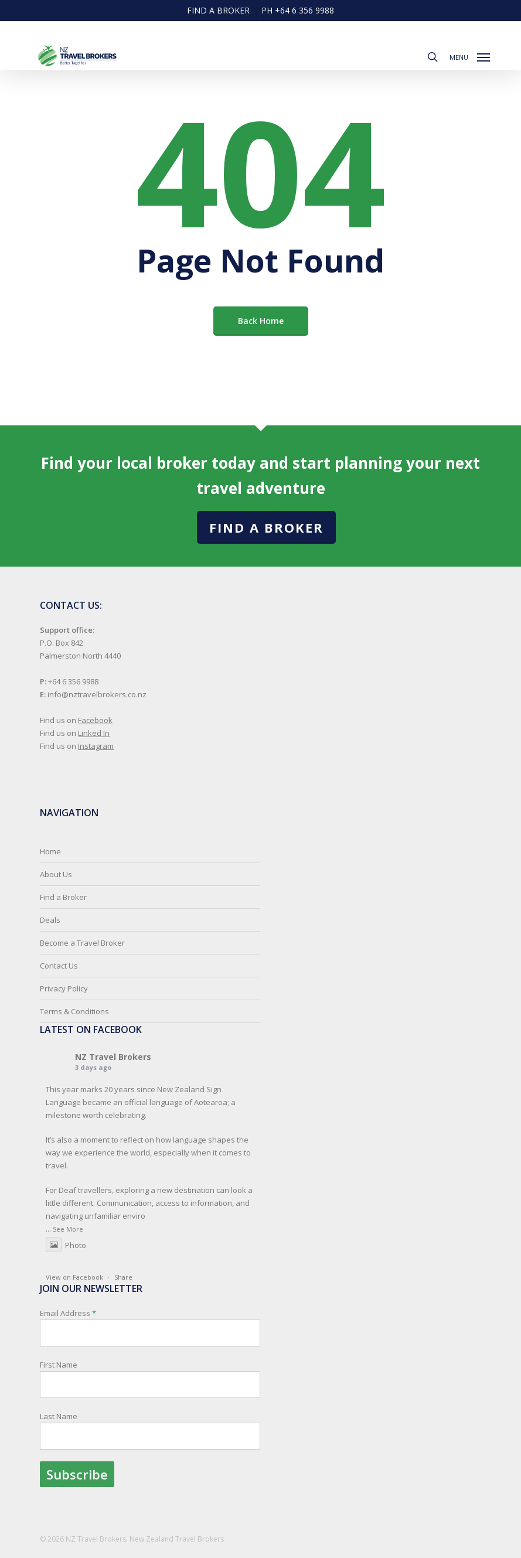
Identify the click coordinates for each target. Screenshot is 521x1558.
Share (123, 1277)
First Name (58, 1364)
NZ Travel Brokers (113, 1056)
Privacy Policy (64, 988)
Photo (66, 1245)
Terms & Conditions (74, 1011)
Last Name (58, 1416)
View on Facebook (74, 1277)
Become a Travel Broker (82, 942)
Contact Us (59, 965)
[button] (470, 56)
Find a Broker (266, 527)
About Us (56, 874)
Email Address (150, 1397)
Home (50, 851)
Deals (50, 920)
